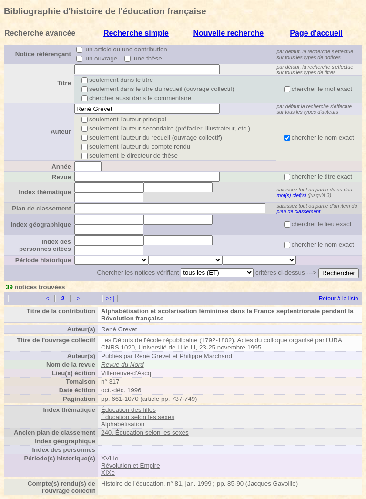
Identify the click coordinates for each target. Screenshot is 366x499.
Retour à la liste (338, 298)
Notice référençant (43, 54)
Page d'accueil (316, 33)
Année (61, 166)
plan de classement (298, 211)
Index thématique (45, 192)
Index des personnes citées (45, 245)
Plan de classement (41, 208)
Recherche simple (136, 33)
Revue (61, 176)
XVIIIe (109, 458)
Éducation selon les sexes (137, 416)
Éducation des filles (128, 409)
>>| (110, 298)
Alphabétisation (122, 424)
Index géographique (40, 224)
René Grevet (119, 329)
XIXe (108, 472)
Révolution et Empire (130, 465)
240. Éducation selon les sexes (145, 432)
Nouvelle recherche (228, 33)
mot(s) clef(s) (291, 195)
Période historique (43, 260)
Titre (64, 83)
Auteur (61, 131)
